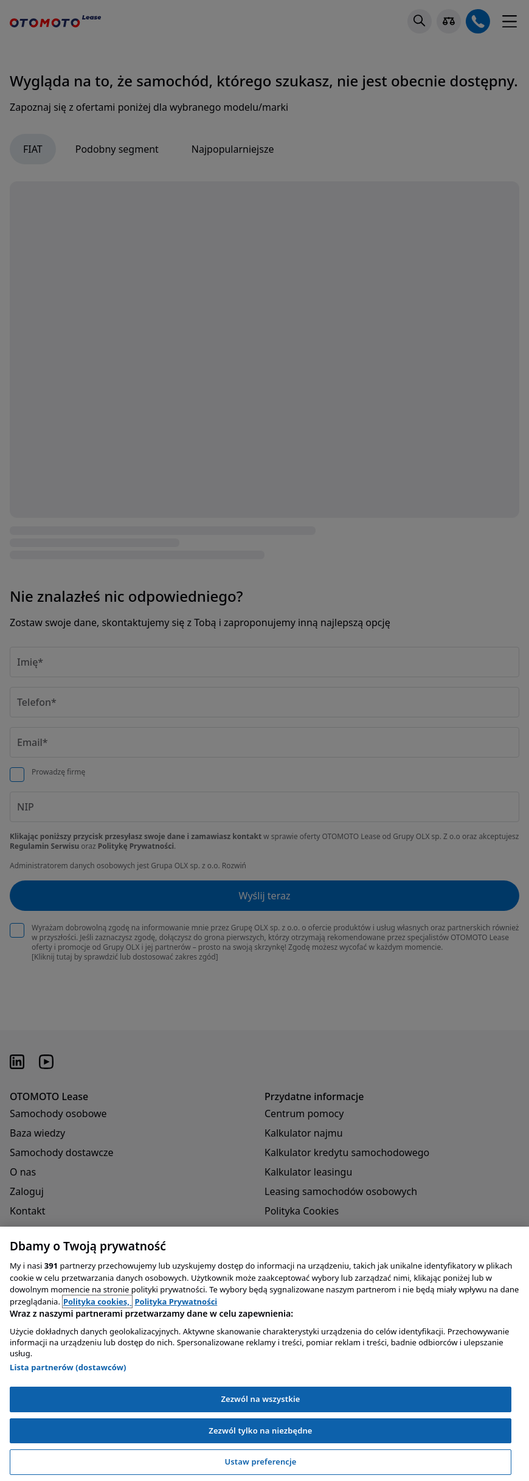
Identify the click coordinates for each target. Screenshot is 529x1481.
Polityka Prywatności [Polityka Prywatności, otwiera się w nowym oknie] (175, 1301)
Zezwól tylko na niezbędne (260, 1430)
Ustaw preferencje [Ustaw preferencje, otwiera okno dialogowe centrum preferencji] (260, 1461)
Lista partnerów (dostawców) (68, 1367)
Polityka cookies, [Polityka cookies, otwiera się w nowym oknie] (97, 1301)
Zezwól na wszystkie (260, 1398)
